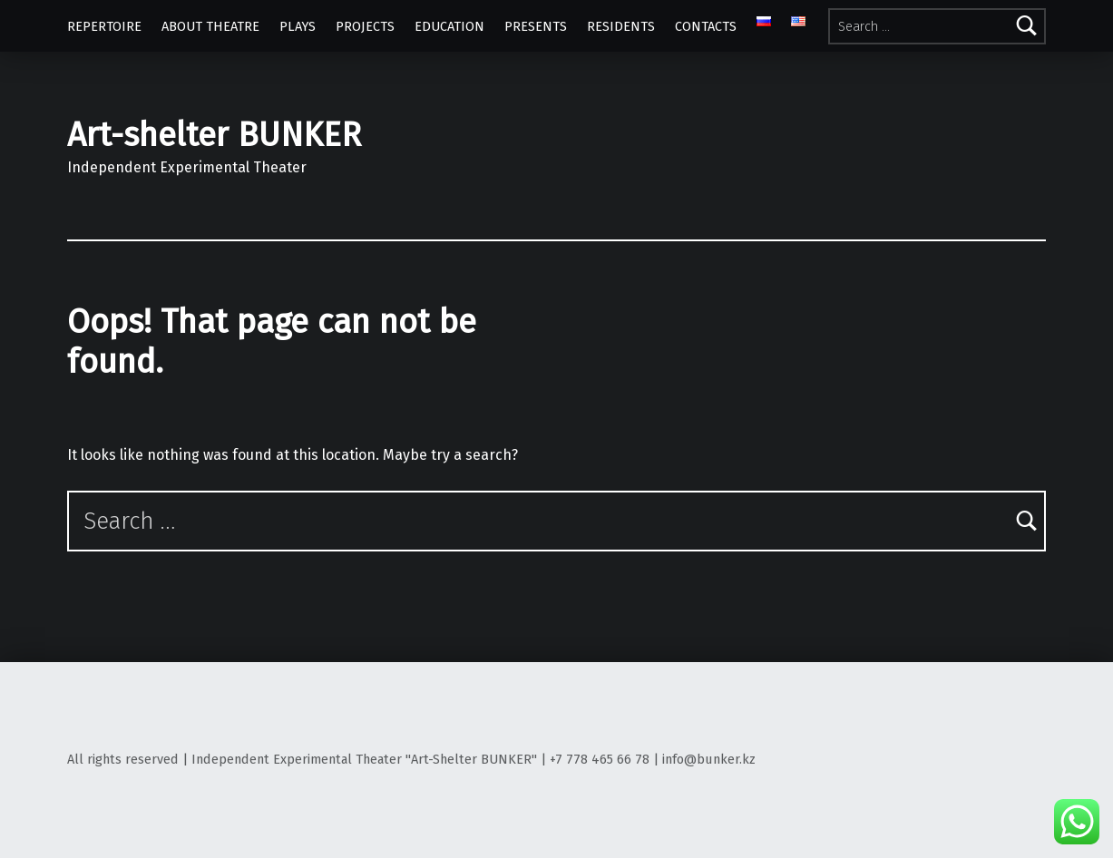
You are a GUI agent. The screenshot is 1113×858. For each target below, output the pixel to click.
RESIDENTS (621, 26)
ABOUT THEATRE (210, 26)
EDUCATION (449, 26)
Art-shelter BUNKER (214, 135)
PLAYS (297, 26)
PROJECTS (365, 26)
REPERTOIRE (104, 26)
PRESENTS (535, 26)
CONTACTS (706, 26)
